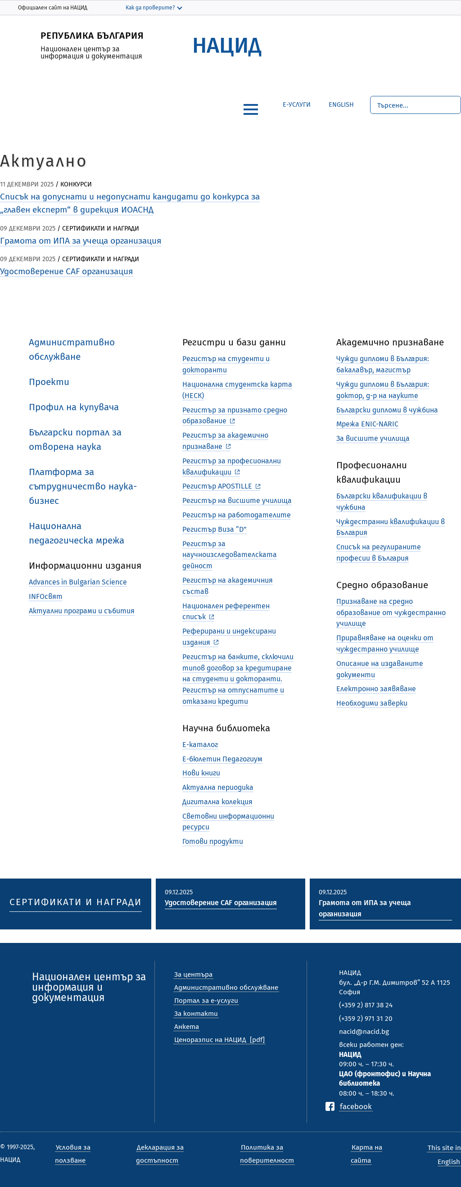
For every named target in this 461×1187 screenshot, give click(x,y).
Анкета (186, 1027)
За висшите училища (373, 438)
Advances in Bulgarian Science (78, 582)
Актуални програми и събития (82, 611)
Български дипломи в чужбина (387, 410)
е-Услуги (297, 105)
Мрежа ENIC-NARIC (367, 424)
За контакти (196, 1014)
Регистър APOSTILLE (217, 486)
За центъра (193, 974)
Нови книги (201, 773)
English (334, 103)
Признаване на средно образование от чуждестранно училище (391, 612)
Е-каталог (200, 744)
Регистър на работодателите (236, 515)
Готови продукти (212, 841)
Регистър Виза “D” (214, 529)
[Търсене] (416, 104)
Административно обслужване (226, 987)
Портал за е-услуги (206, 1001)
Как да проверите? (150, 8)
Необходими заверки (371, 703)
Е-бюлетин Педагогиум (222, 759)
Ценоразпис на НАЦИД (210, 1040)
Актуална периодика (217, 787)
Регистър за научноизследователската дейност (229, 555)
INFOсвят (46, 596)
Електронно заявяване (376, 688)
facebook (356, 1106)
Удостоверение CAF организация (66, 271)
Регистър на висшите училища (237, 500)
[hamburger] (251, 109)
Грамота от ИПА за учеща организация (81, 241)
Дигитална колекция (217, 801)
